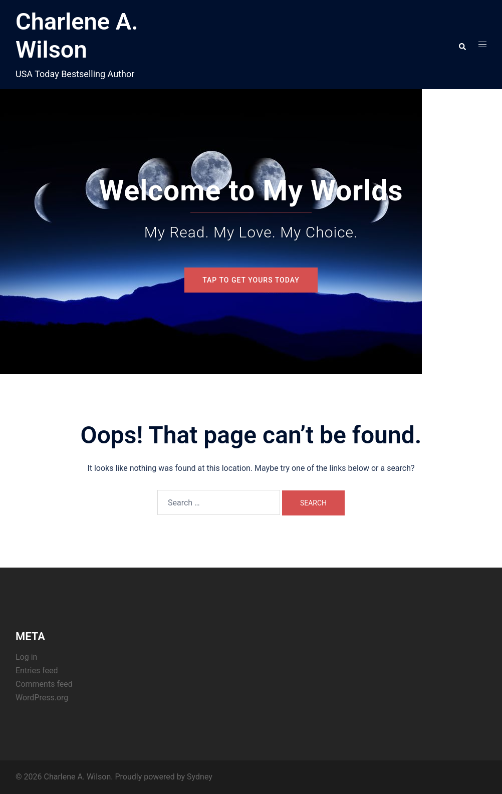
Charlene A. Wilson (77, 35)
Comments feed (44, 684)
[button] (462, 45)
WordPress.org (42, 697)
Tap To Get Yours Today (251, 280)
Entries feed (37, 670)
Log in (26, 657)
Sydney (199, 776)
